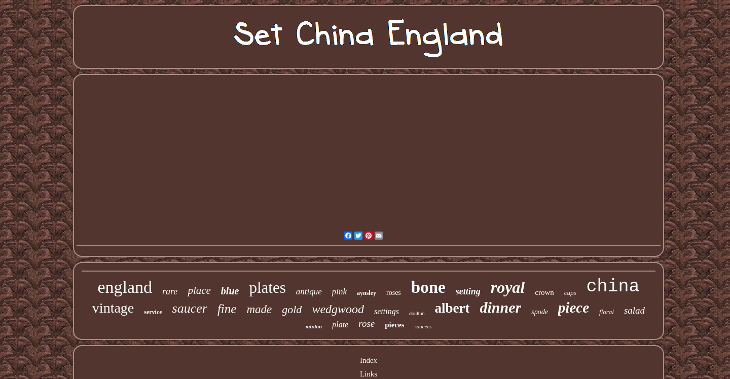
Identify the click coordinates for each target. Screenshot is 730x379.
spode (539, 312)
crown (544, 292)
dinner (500, 307)
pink (339, 291)
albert (452, 308)
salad (634, 310)
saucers (423, 326)
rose (366, 323)
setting (468, 291)
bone (428, 287)
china (613, 287)
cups (570, 292)
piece (573, 307)
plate (340, 324)
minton (314, 326)
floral (606, 312)
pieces (394, 325)
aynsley (366, 292)
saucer (189, 308)
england (124, 287)
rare (169, 291)
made (259, 309)
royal (508, 287)
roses (393, 292)
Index (368, 360)
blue (230, 290)
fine (227, 309)
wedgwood (338, 309)
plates (267, 287)
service (153, 312)
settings (386, 311)
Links (368, 374)
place (199, 290)
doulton (417, 313)
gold (292, 309)
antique (309, 291)
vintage (113, 308)
